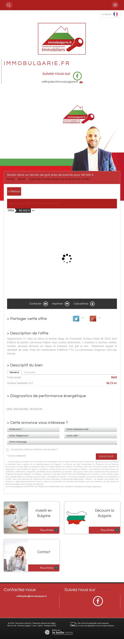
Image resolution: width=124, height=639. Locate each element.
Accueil (10, 179)
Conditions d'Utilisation (74, 486)
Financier (29, 372)
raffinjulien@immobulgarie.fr (60, 81)
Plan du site (11, 625)
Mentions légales (24, 625)
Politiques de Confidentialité (49, 486)
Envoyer (106, 456)
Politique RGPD (50, 625)
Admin (40, 625)
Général (14, 372)
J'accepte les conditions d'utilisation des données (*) (34, 449)
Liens (34, 625)
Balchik (21, 179)
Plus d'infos (49, 530)
